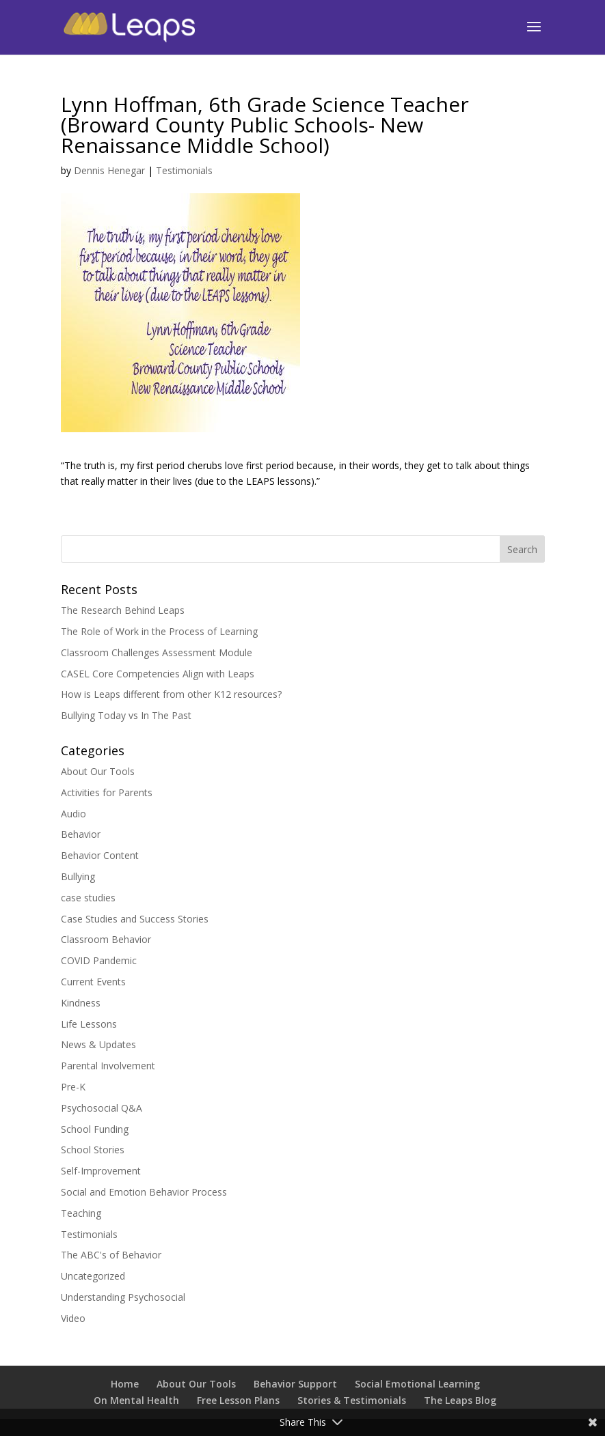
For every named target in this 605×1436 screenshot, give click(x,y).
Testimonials (184, 170)
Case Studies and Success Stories (135, 918)
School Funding (95, 1129)
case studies (88, 897)
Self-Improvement (101, 1170)
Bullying (78, 876)
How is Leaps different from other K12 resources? (171, 694)
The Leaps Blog (460, 1400)
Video (73, 1318)
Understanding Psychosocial (123, 1297)
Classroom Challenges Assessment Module (156, 652)
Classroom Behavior (106, 939)
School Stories (92, 1149)
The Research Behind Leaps (123, 610)
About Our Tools (98, 771)
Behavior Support (295, 1383)
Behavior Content (100, 855)
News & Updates (98, 1044)
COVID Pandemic (99, 960)
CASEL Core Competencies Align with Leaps (157, 673)
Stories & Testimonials (351, 1400)
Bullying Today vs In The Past (126, 715)
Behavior (80, 834)
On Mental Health (136, 1400)
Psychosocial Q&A (101, 1107)
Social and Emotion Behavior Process (144, 1191)
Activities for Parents (106, 792)
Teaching (81, 1213)
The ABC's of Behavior (111, 1254)
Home (125, 1383)
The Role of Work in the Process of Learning (159, 631)
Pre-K (73, 1086)
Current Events (93, 981)
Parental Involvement (108, 1065)
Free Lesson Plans (238, 1400)
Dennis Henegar (109, 170)
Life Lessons (89, 1023)
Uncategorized (93, 1275)
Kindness (80, 1002)
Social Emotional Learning (417, 1383)
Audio (73, 813)
